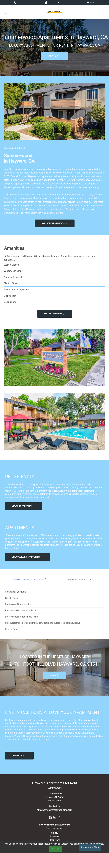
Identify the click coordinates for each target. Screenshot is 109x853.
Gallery (54, 832)
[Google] (51, 817)
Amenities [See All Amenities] (54, 836)
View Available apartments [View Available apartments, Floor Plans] (27, 557)
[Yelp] (55, 817)
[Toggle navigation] (5, 12)
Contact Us (19, 755)
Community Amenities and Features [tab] (29, 579)
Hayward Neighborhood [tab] (79, 579)
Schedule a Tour (90, 847)
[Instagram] (58, 817)
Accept (55, 848)
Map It (91, 2)
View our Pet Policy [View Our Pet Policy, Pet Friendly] (23, 506)
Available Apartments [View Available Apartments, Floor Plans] (54, 223)
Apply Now (55, 56)
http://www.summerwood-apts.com (54, 810)
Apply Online (52, 2)
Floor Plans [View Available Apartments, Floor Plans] (54, 840)
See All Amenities (54, 313)
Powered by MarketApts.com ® (54, 824)
